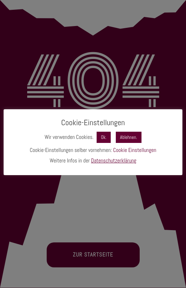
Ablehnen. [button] (128, 137)
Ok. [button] (103, 137)
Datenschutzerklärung (113, 160)
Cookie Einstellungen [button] (134, 150)
